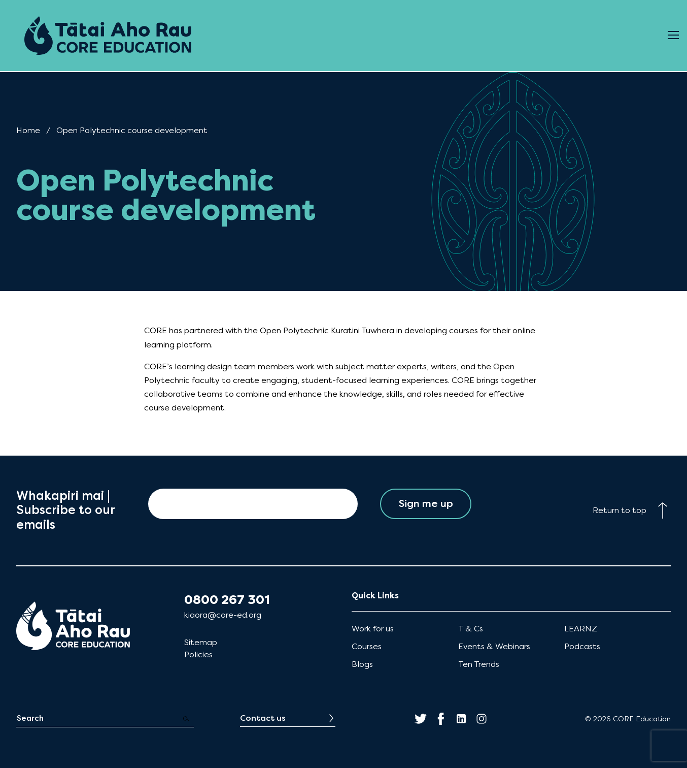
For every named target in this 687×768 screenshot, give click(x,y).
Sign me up (426, 503)
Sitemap (200, 642)
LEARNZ (580, 628)
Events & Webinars (494, 646)
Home (28, 130)
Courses (367, 646)
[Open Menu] (673, 35)
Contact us (263, 718)
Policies (198, 654)
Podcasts (582, 646)
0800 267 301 (227, 600)
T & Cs (470, 628)
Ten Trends (478, 664)
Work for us (373, 628)
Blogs (362, 664)
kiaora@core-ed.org (222, 615)
